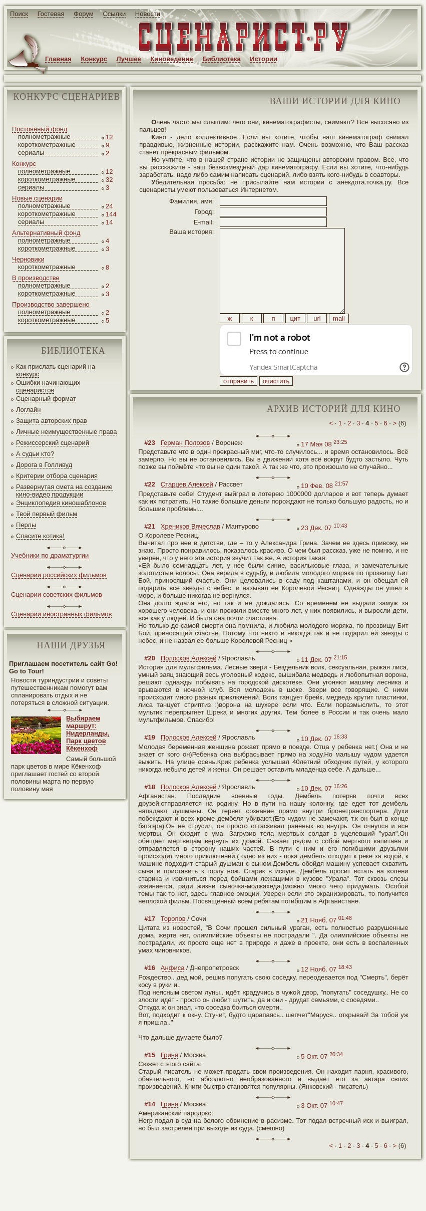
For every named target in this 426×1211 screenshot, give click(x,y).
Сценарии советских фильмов (56, 594)
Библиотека (221, 59)
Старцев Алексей (187, 507)
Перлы (26, 525)
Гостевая (51, 14)
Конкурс (94, 59)
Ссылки (114, 14)
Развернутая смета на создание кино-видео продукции (64, 490)
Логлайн (28, 409)
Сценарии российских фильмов (59, 575)
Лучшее (129, 59)
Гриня (169, 1077)
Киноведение (171, 59)
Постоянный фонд (39, 129)
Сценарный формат (46, 398)
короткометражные (47, 144)
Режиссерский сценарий (52, 442)
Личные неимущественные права (66, 431)
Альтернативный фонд (46, 232)
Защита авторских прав (51, 420)
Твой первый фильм (46, 514)
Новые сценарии (37, 198)
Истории (263, 59)
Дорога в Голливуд (44, 464)
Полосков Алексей (189, 680)
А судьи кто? (35, 453)
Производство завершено (51, 304)
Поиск (19, 14)
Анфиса (173, 990)
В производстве (36, 278)
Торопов (173, 941)
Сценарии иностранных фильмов (61, 614)
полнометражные (44, 136)
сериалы (31, 152)
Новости (147, 14)
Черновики (28, 259)
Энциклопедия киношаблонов (61, 503)
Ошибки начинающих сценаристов (48, 386)
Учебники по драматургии (50, 555)
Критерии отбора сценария (57, 475)
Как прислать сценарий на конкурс (55, 370)
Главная (58, 59)
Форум (84, 14)
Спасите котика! (40, 536)
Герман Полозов (185, 465)
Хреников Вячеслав (190, 549)
